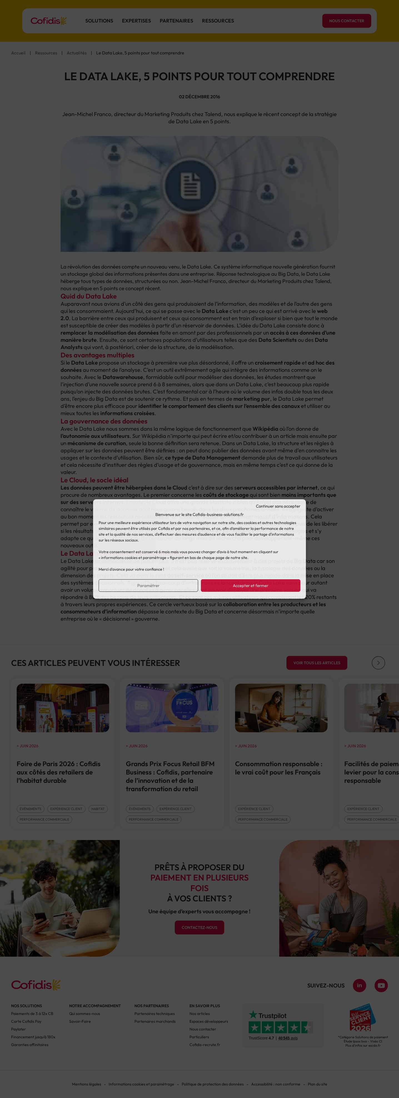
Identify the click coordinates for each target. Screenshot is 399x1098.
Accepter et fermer (250, 585)
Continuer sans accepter (278, 506)
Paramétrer (148, 585)
